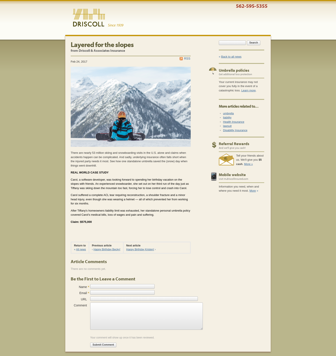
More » (248, 164)
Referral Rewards (234, 143)
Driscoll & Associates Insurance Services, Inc (98, 18)
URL (84, 299)
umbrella (228, 113)
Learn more (248, 90)
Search (253, 42)
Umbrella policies (234, 70)
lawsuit (227, 126)
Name (83, 287)
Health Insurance (233, 121)
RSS (187, 58)
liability (227, 117)
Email (83, 293)
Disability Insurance (235, 130)
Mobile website (232, 174)
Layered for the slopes (102, 44)
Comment (80, 305)
